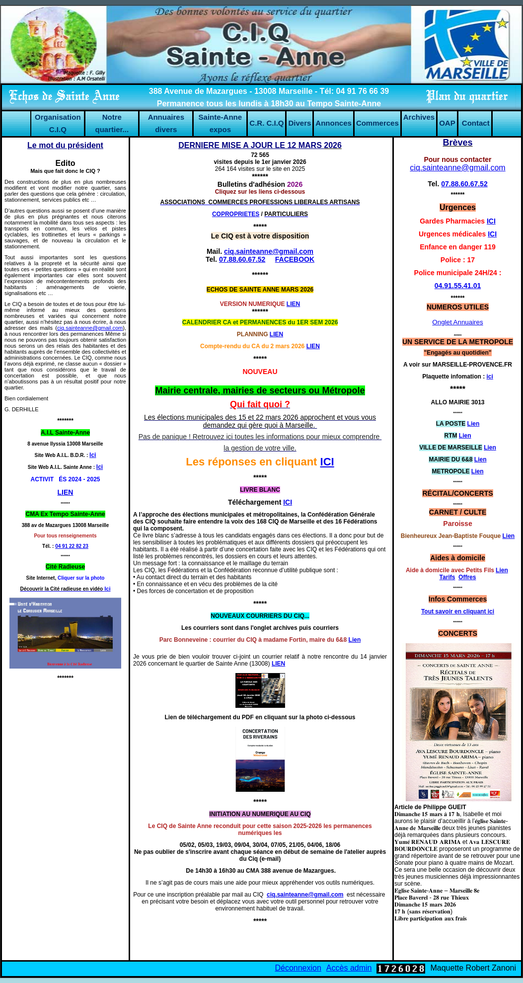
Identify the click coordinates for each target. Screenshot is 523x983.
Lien (355, 639)
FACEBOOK (294, 259)
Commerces (377, 123)
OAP (447, 123)
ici (490, 376)
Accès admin (349, 968)
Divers (299, 123)
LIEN (276, 334)
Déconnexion (298, 968)
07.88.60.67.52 (242, 259)
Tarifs (447, 577)
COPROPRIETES (235, 214)
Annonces (333, 123)
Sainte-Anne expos (220, 123)
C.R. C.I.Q (266, 123)
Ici (99, 466)
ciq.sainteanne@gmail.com (90, 328)
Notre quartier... (112, 123)
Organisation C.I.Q (58, 123)
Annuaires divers (166, 123)
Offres (467, 577)
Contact (476, 123)
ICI (327, 461)
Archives (419, 117)
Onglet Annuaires (457, 322)
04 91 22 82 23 (71, 546)
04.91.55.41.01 (458, 286)
